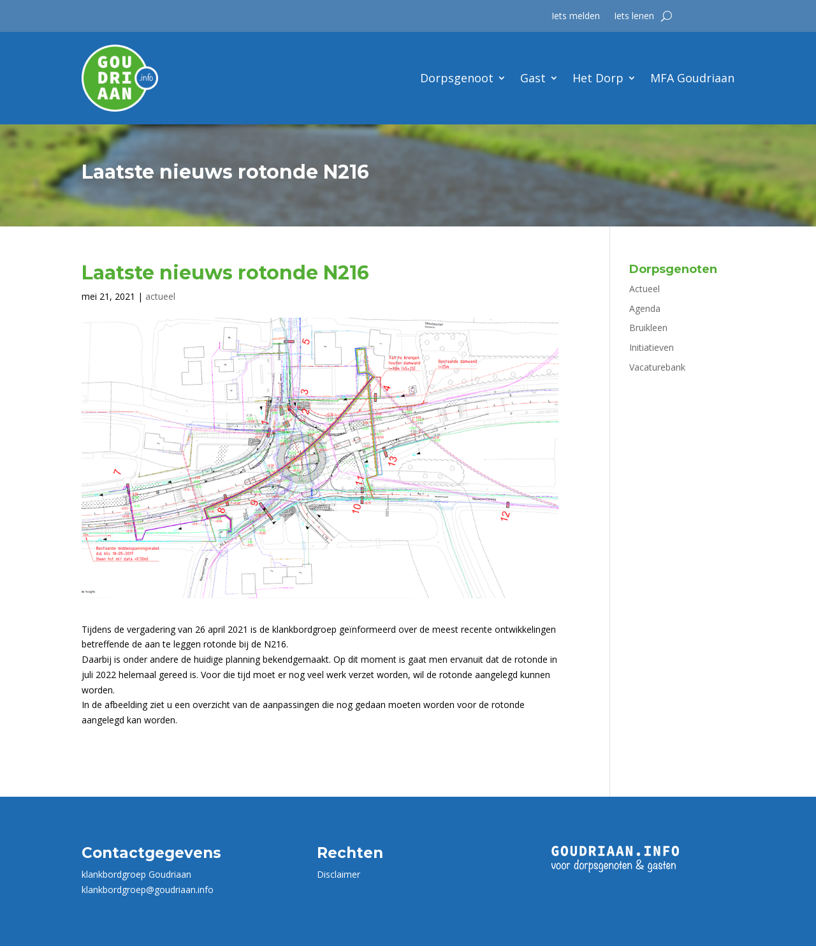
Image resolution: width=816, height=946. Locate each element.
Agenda (644, 308)
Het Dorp (597, 77)
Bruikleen (648, 327)
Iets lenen (634, 16)
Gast (533, 77)
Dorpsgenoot (456, 77)
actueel (160, 296)
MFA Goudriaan (692, 77)
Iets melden (575, 16)
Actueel (644, 289)
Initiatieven (651, 347)
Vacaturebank (657, 367)
